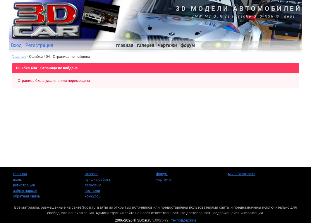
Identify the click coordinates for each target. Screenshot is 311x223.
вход (17, 179)
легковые (93, 185)
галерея (145, 45)
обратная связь (26, 196)
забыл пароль (25, 190)
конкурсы (93, 196)
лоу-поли (92, 190)
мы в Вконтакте (241, 174)
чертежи (167, 45)
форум (188, 45)
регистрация (24, 185)
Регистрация (39, 45)
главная (124, 45)
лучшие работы (98, 179)
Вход (16, 45)
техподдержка (183, 220)
